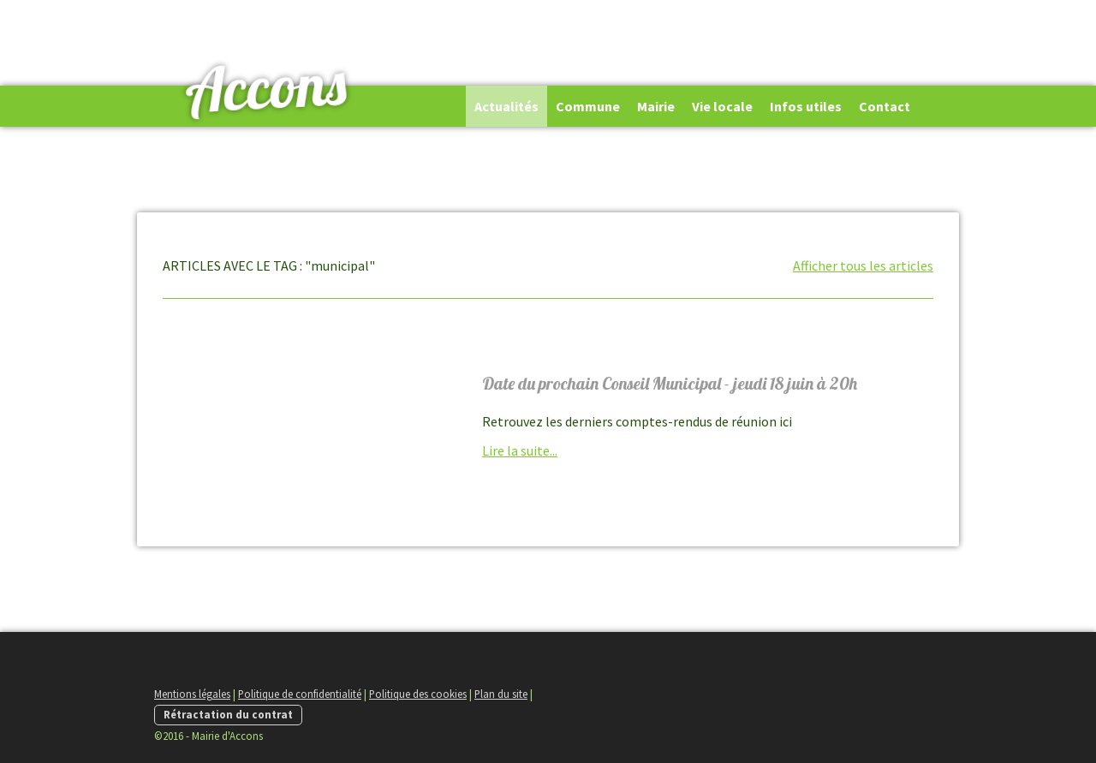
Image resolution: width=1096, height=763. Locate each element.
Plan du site (500, 693)
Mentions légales (192, 693)
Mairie (656, 106)
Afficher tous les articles (863, 265)
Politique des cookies (418, 693)
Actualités (506, 106)
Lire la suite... (519, 450)
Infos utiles (806, 106)
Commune (588, 106)
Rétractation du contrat (228, 714)
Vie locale (722, 106)
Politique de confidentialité (299, 693)
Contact (884, 106)
